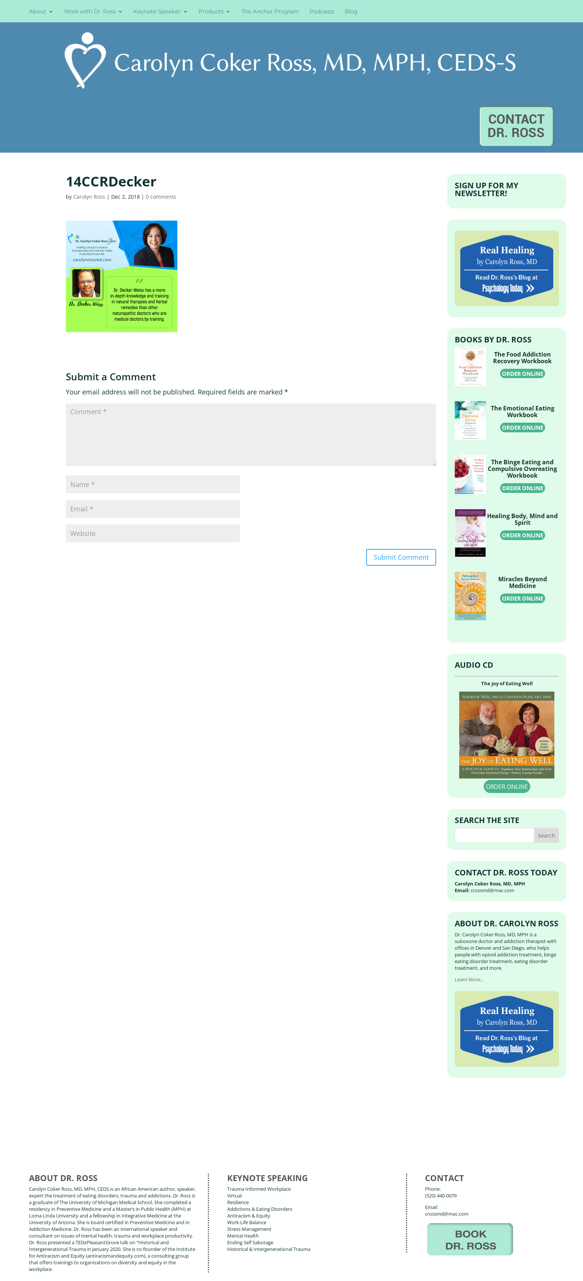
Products (211, 12)
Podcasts (321, 12)
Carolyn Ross (89, 119)
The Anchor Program (270, 12)
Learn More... (469, 903)
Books (83, 1235)
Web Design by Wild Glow (86, 1270)
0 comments (161, 119)
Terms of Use (147, 1270)
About (37, 12)
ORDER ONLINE (522, 296)
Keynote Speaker (157, 12)
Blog (351, 12)
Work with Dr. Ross (90, 12)
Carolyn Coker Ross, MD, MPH (161, 1258)
